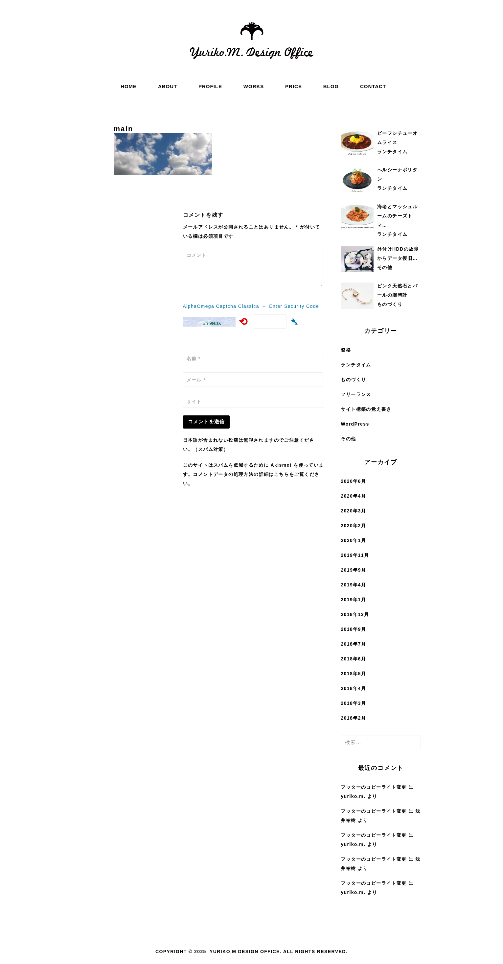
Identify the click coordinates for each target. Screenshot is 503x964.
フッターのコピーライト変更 (373, 787)
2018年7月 (353, 644)
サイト (194, 401)
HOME (129, 86)
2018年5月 (353, 673)
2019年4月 (353, 584)
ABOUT (167, 86)
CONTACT (373, 86)
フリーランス (356, 394)
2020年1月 (353, 540)
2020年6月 (353, 481)
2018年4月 (353, 688)
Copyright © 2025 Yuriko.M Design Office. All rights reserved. (251, 951)
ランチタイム (356, 364)
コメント (197, 255)
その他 (348, 438)
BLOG (331, 86)
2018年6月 (353, 658)
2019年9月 (353, 570)
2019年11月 (355, 555)
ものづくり (353, 379)
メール (196, 380)
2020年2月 (353, 525)
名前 (194, 358)
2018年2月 (353, 718)
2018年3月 (353, 703)
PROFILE (210, 86)
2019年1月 (353, 599)
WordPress (355, 424)
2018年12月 (355, 614)
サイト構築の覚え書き (366, 409)
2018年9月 (353, 629)
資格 (346, 350)
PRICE (293, 86)
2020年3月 (353, 510)
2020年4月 (353, 496)
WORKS (253, 86)
